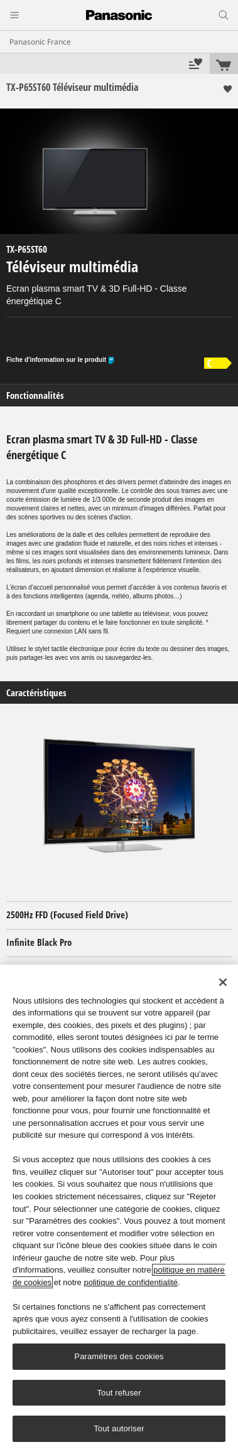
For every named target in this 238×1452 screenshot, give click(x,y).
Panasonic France (40, 41)
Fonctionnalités (35, 395)
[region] (119, 1208)
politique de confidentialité (131, 1282)
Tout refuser (119, 1392)
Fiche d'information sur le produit (60, 360)
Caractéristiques (36, 692)
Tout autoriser (119, 1428)
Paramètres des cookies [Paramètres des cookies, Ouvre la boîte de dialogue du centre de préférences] (118, 1356)
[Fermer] (223, 982)
